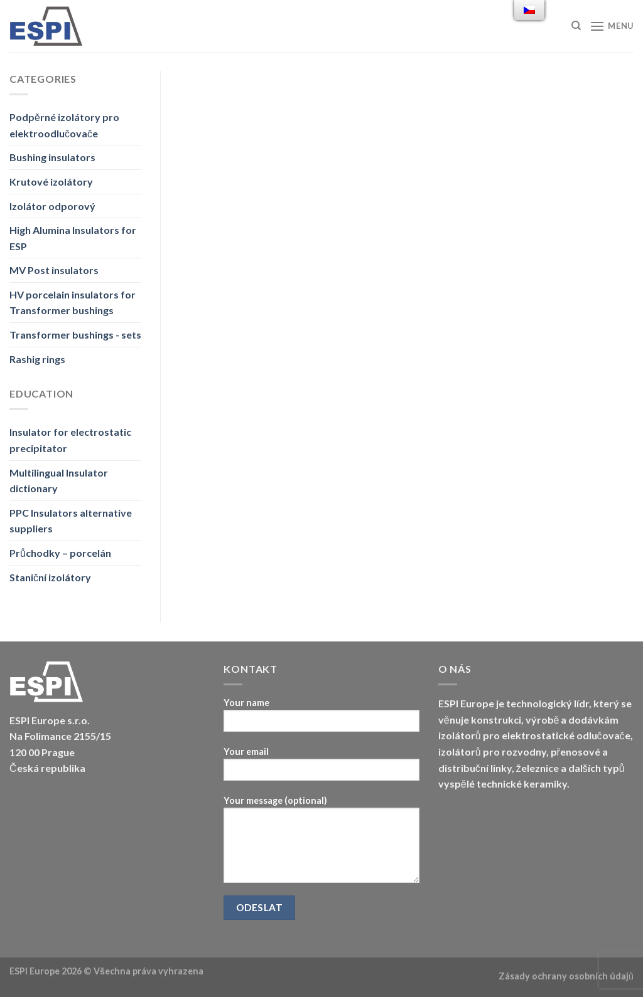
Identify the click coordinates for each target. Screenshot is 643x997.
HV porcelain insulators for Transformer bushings (72, 302)
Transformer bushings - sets (75, 334)
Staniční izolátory (50, 577)
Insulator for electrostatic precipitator (70, 440)
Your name (321, 719)
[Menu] (612, 26)
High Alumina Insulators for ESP (72, 238)
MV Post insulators (54, 270)
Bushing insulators (52, 157)
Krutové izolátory (51, 181)
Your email (321, 767)
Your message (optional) (321, 843)
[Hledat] (576, 26)
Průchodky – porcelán (60, 553)
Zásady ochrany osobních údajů (566, 976)
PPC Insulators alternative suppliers (70, 521)
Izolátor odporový (52, 206)
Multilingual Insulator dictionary (58, 481)
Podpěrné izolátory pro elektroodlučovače (64, 125)
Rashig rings (37, 359)
